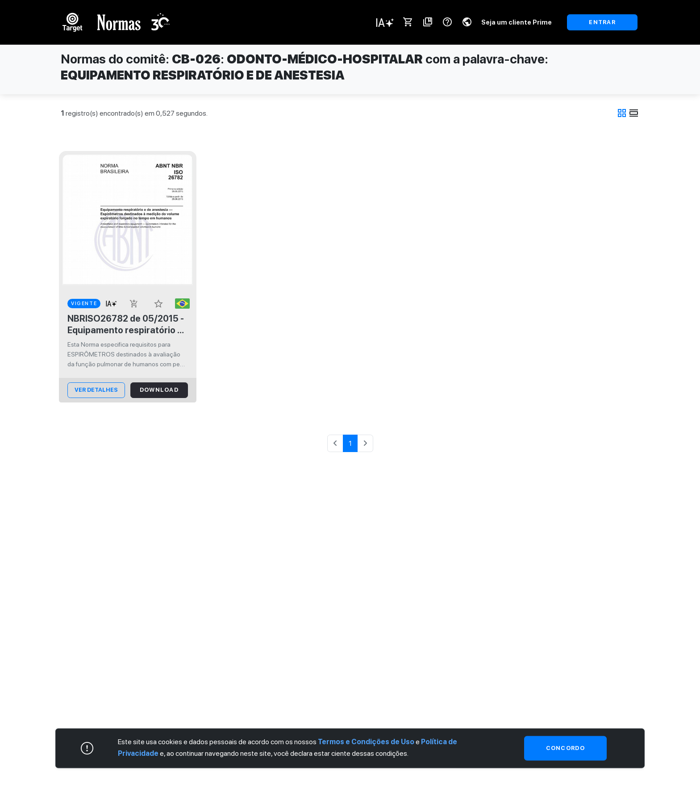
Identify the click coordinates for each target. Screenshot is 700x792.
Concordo (565, 748)
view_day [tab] (634, 113)
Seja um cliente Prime (516, 22)
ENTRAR (602, 22)
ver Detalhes (96, 389)
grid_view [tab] (622, 113)
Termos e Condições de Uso (366, 742)
